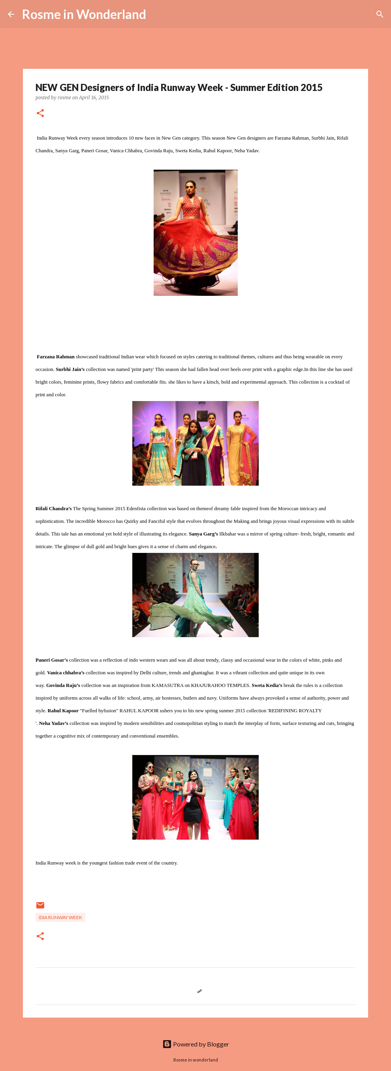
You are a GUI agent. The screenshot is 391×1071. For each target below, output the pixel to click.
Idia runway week (60, 917)
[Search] (157, 14)
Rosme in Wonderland (84, 14)
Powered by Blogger (195, 1044)
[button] (40, 113)
